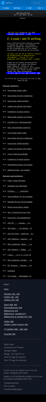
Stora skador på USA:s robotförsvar (19, 96)
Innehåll (9, 334)
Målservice (11, 311)
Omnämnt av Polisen (14, 347)
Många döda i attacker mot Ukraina (19, 117)
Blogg (6, 354)
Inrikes (11, 297)
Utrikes (11, 300)
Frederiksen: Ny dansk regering (18, 112)
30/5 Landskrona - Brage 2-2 (19, 244)
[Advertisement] (23, 24)
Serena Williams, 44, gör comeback (19, 196)
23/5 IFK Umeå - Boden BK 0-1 (20, 234)
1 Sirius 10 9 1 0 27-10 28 (19, 255)
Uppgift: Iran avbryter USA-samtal (19, 106)
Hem (17, 8)
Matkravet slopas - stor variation (18, 170)
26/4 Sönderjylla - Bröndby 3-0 (19, 260)
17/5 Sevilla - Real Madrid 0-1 (19, 276)
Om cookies (9, 386)
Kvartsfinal (11, 271)
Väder (9, 321)
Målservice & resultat (18, 317)
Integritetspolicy (11, 383)
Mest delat (9, 344)
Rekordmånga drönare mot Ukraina (19, 165)
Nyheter (12, 294)
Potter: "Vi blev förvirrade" (16, 181)
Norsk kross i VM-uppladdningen (18, 218)
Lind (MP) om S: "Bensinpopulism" (19, 122)
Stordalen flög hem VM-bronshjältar (19, 202)
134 (40, 8)
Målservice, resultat (15, 314)
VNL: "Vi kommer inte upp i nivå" (18, 212)
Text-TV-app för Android (15, 360)
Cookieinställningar (13, 389)
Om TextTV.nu (17, 354)
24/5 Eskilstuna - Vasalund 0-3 (19, 239)
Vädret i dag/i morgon (16, 324)
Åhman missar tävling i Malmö (18, 207)
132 (29, 8)
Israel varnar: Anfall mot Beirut (18, 101)
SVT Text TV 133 (23, 13)
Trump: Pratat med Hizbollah (17, 154)
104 (27, 73)
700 (38, 73)
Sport (10, 305)
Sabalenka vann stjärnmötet (17, 186)
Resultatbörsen (13, 308)
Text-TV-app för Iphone (15, 357)
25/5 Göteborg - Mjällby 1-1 (19, 250)
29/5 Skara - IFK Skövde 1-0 (19, 228)
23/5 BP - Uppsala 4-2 (18, 223)
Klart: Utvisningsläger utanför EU (18, 128)
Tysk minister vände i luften (17, 90)
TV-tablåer (16, 329)
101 (16, 73)
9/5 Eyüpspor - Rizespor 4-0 (19, 265)
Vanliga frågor (10, 351)
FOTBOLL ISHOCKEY (18, 191)
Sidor (5, 8)
